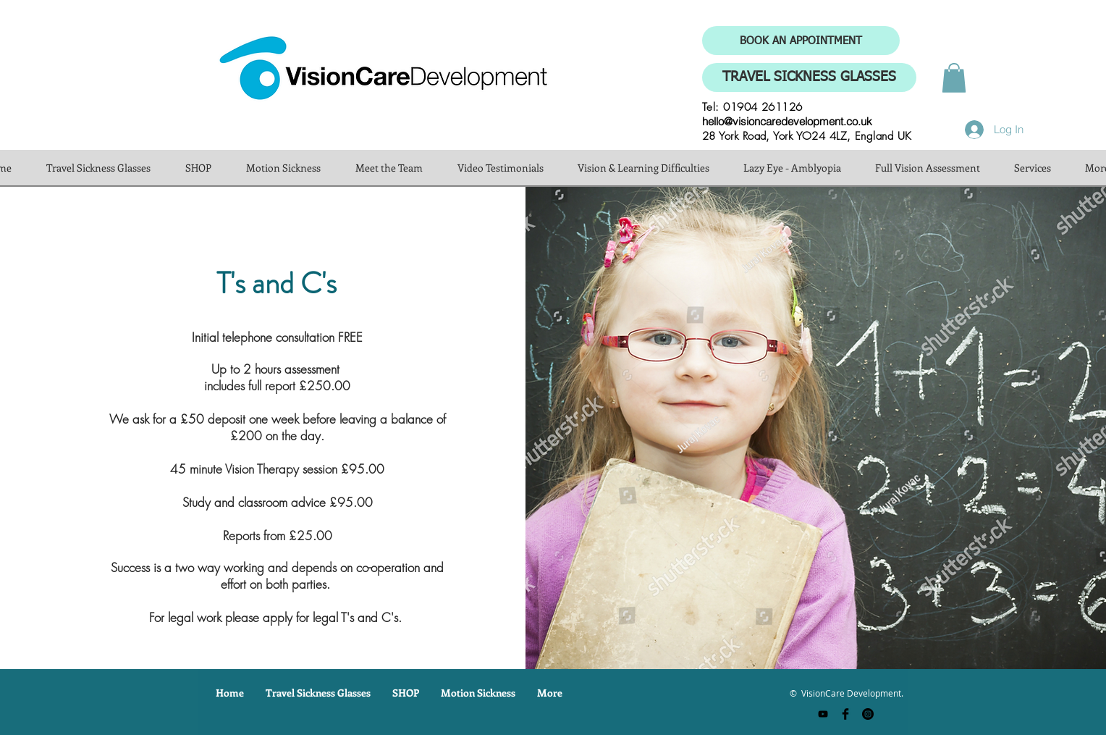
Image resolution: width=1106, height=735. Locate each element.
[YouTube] (823, 714)
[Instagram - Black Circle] (868, 714)
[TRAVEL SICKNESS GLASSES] (809, 77)
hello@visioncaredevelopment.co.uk (787, 121)
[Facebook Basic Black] (845, 714)
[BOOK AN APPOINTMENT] (801, 40)
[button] (954, 78)
